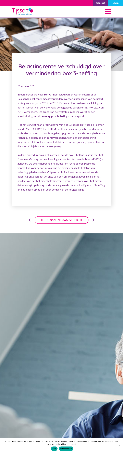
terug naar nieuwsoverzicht (61, 220)
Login (115, 2)
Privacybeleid (66, 449)
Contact (100, 2)
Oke (54, 449)
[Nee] (119, 445)
